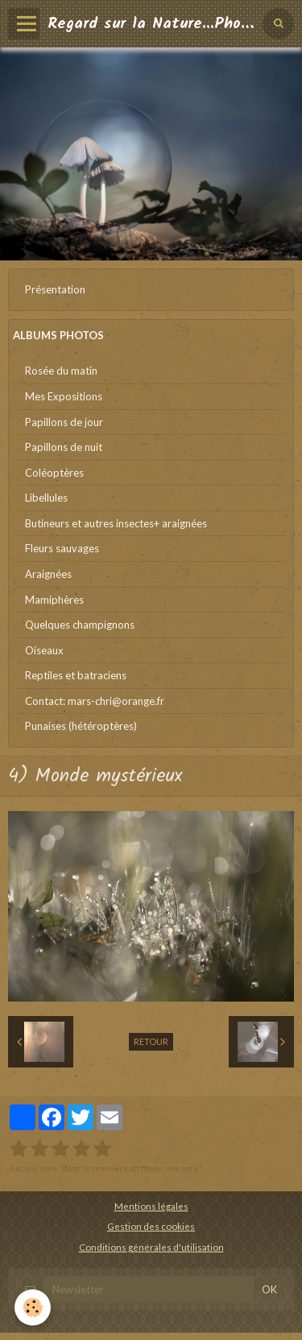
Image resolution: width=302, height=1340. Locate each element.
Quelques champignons (79, 624)
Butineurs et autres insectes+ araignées (116, 523)
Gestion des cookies (151, 1225)
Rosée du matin (61, 370)
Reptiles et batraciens (75, 675)
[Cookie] (32, 1307)
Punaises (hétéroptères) (81, 725)
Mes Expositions (63, 396)
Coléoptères (54, 472)
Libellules (46, 497)
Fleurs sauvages (62, 548)
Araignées (48, 574)
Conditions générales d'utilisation (151, 1246)
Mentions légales (151, 1205)
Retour (151, 1041)
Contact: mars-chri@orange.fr (94, 701)
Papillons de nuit (63, 447)
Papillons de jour (64, 422)
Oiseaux (44, 650)
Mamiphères (54, 599)
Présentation (55, 289)
